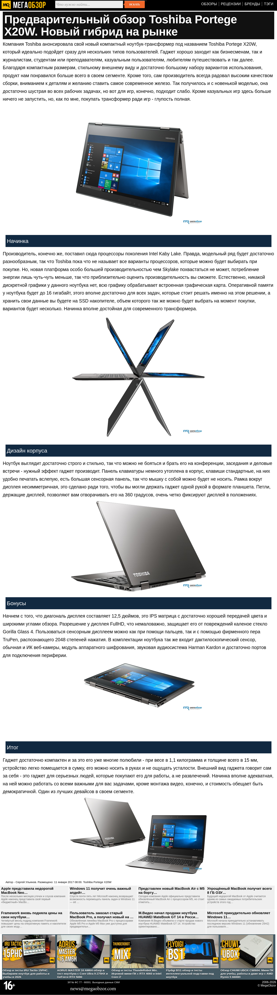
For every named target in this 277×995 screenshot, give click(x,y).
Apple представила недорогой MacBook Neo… (27, 891)
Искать (134, 4)
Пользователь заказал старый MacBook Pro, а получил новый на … (102, 915)
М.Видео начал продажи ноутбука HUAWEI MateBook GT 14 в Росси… (168, 915)
